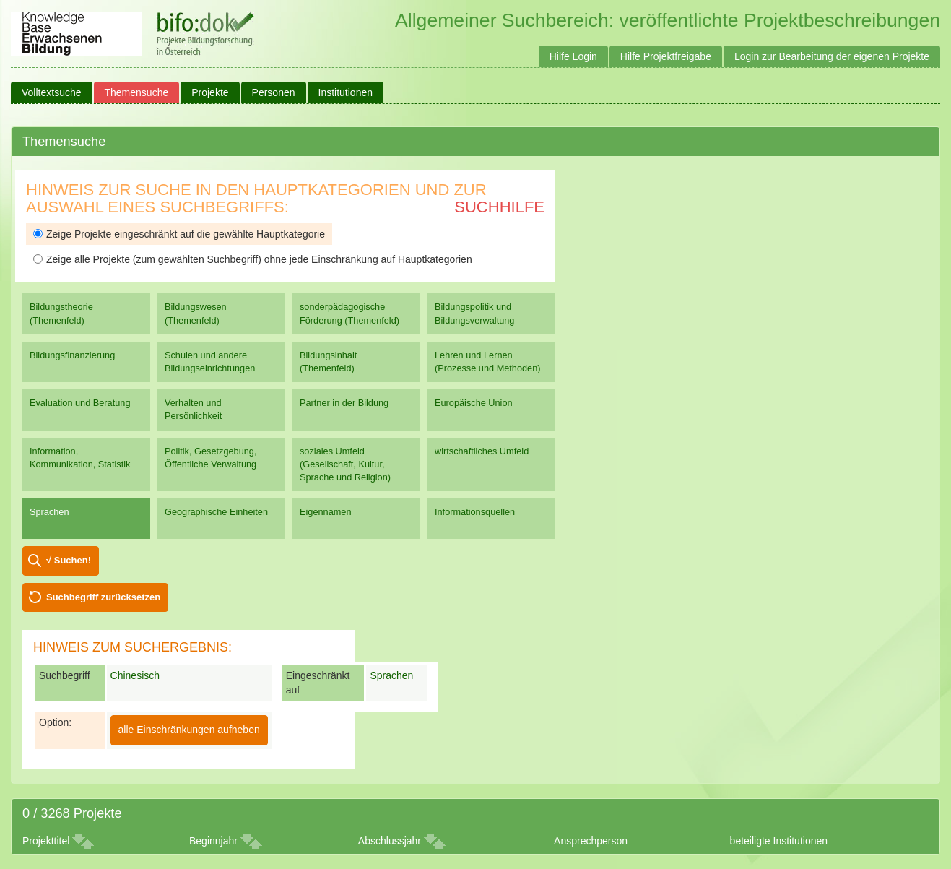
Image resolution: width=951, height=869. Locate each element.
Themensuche (137, 92)
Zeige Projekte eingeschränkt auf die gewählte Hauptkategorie (179, 234)
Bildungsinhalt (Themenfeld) (328, 361)
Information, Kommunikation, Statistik (80, 458)
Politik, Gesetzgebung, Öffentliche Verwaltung (210, 458)
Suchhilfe (499, 207)
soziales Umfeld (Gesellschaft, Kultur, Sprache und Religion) (345, 464)
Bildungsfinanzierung (72, 355)
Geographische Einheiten (216, 511)
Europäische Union (474, 402)
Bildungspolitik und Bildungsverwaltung (474, 313)
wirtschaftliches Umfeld (482, 451)
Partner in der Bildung (344, 402)
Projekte (209, 92)
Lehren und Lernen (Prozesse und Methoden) (488, 361)
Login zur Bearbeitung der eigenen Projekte (831, 56)
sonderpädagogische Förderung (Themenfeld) (349, 313)
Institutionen (345, 92)
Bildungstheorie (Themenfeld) (61, 313)
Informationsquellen (475, 511)
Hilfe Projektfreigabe (665, 56)
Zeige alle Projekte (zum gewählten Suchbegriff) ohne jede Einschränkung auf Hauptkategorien (252, 259)
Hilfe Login (573, 56)
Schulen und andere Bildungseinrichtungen (210, 361)
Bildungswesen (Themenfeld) (196, 313)
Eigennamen (326, 511)
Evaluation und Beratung (80, 402)
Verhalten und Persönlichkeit (193, 409)
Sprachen (49, 511)
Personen (273, 92)
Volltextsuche (52, 92)
